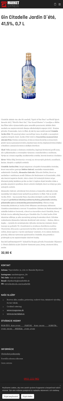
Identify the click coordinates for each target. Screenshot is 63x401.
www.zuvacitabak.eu (16, 314)
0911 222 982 (31, 378)
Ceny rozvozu (6, 363)
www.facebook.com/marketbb (17, 284)
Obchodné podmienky (10, 354)
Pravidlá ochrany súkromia (12, 358)
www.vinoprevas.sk (15, 310)
